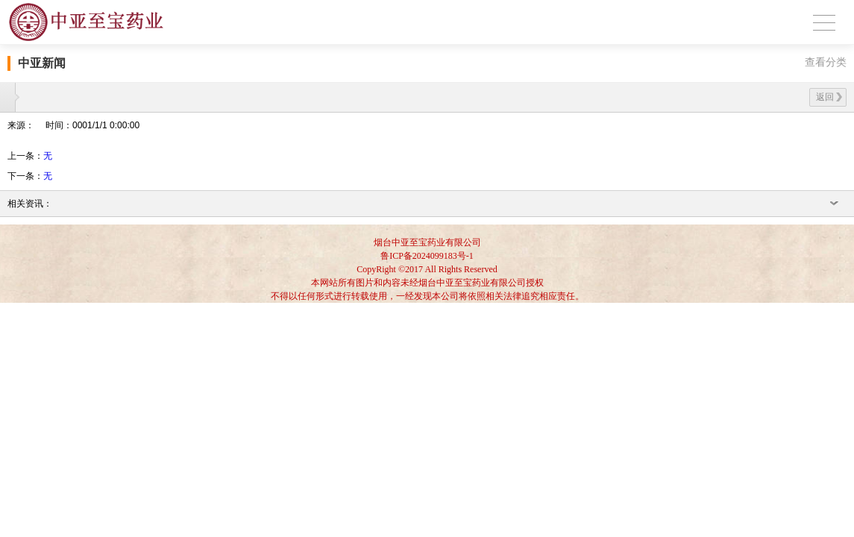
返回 (829, 97)
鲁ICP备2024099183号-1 (427, 256)
